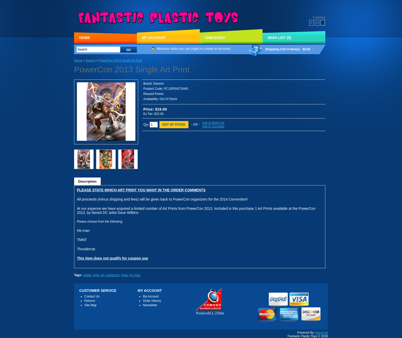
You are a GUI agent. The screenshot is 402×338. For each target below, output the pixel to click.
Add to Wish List (213, 123)
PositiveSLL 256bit (210, 311)
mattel (87, 275)
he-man (135, 275)
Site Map (90, 305)
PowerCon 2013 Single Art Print (120, 60)
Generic (158, 83)
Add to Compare (213, 126)
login (195, 49)
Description (87, 181)
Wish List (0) (279, 38)
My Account (154, 38)
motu (124, 275)
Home (84, 38)
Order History (152, 301)
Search (90, 60)
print (96, 275)
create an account (217, 49)
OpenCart (321, 332)
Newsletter (150, 305)
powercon (112, 275)
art (102, 275)
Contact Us (91, 296)
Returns (89, 301)
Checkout (215, 38)
